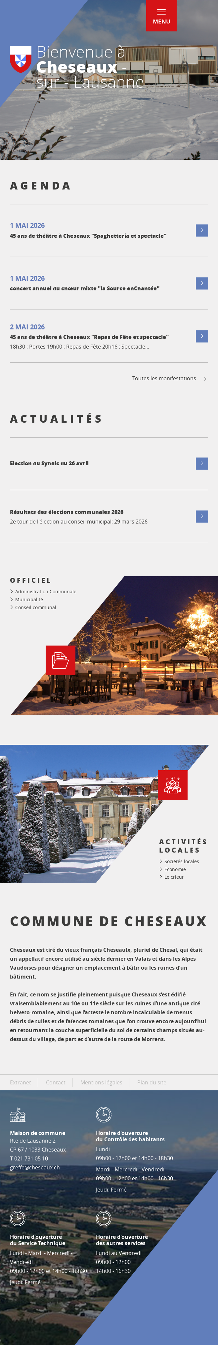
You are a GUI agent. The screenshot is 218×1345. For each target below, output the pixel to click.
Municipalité (29, 599)
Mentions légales (101, 1082)
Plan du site (151, 1082)
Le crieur (174, 877)
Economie (175, 869)
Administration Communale (45, 591)
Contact (55, 1082)
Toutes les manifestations (170, 378)
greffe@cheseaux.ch (35, 1167)
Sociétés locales (181, 861)
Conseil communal (35, 607)
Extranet (20, 1082)
